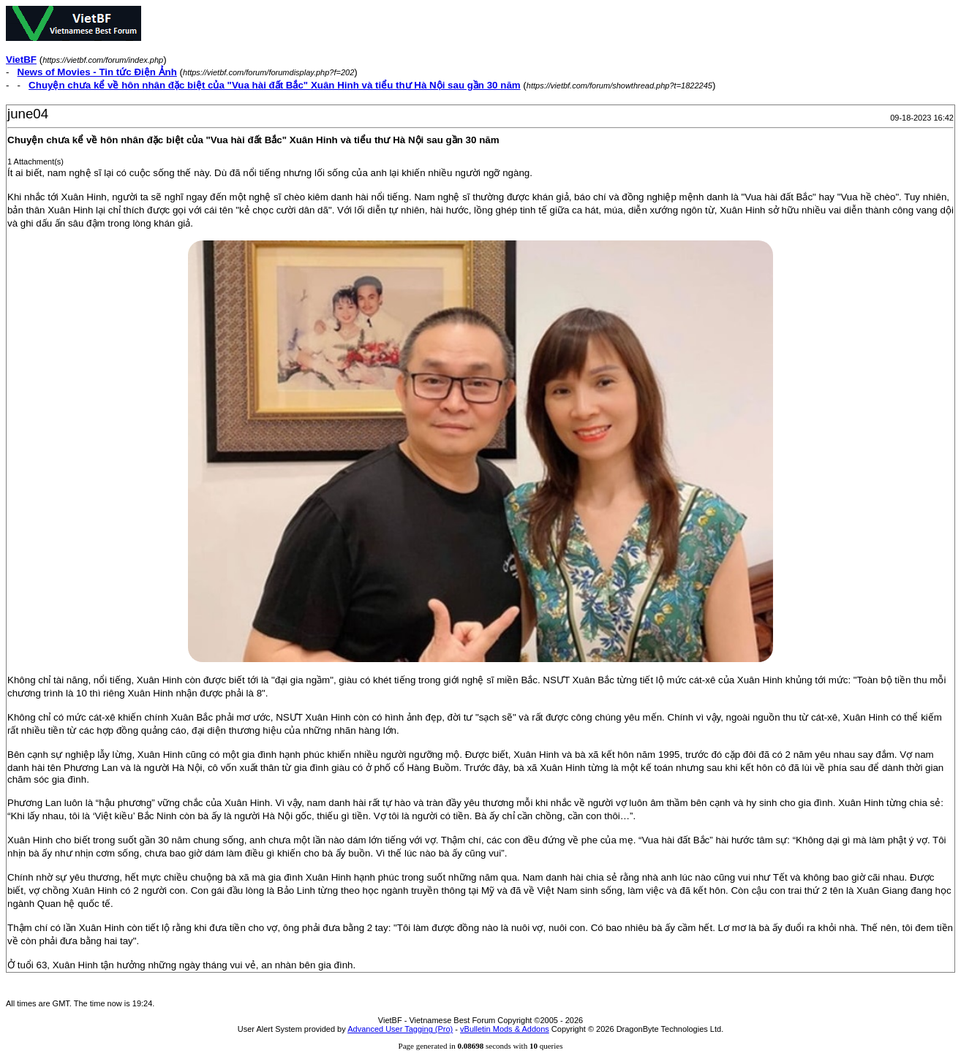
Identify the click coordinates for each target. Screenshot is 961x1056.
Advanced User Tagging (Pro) (400, 1029)
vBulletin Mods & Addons (504, 1029)
